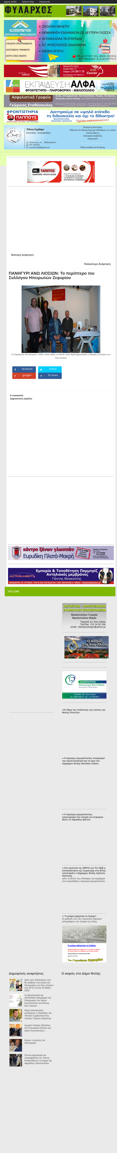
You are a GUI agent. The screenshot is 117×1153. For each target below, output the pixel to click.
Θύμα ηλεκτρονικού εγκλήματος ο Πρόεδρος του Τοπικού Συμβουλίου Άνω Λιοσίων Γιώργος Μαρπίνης (38, 1014)
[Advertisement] (33, 218)
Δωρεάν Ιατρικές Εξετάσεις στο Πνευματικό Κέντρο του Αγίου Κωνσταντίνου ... (37, 1028)
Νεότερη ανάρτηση (22, 255)
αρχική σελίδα (10, 1)
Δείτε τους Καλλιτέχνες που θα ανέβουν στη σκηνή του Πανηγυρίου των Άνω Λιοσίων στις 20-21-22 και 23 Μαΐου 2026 (39, 985)
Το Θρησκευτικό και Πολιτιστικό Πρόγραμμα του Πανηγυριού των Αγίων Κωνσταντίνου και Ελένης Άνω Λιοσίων (37, 1000)
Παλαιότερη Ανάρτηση (97, 264)
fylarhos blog (28, 1)
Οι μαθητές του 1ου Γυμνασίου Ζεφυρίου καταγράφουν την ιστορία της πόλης (82, 920)
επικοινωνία (44, 1)
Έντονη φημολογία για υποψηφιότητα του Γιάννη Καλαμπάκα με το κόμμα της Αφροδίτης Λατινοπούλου (38, 1059)
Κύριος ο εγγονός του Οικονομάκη (34, 1041)
